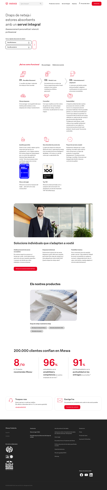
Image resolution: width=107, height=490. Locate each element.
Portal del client (83, 435)
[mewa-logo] (11, 4)
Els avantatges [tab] (46, 65)
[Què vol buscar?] (31, 4)
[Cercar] (34, 45)
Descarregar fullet (35, 432)
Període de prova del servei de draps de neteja (40, 436)
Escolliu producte (18, 47)
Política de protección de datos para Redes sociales (66, 444)
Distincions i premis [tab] (58, 65)
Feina (80, 432)
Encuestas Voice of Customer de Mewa (65, 440)
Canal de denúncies (59, 449)
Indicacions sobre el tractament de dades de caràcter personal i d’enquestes (65, 432)
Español (8, 432)
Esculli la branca (18, 42)
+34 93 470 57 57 (20, 407)
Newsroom (82, 428)
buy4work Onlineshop (84, 439)
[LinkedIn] (91, 474)
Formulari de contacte (72, 407)
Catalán (8, 436)
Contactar (96, 3)
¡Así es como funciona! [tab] (29, 64)
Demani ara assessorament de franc (25, 268)
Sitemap (57, 456)
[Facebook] (81, 474)
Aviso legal (57, 437)
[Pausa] (53, 305)
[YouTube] (86, 474)
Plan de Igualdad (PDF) (60, 452)
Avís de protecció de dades (61, 428)
